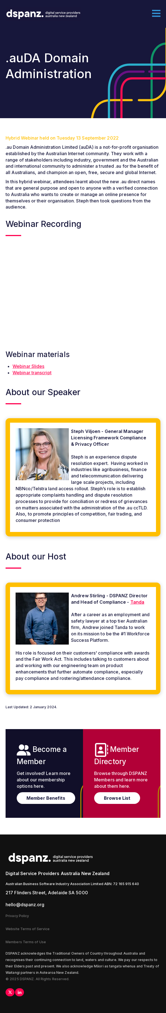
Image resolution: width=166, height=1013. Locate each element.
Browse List (117, 798)
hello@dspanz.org (25, 904)
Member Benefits (45, 798)
